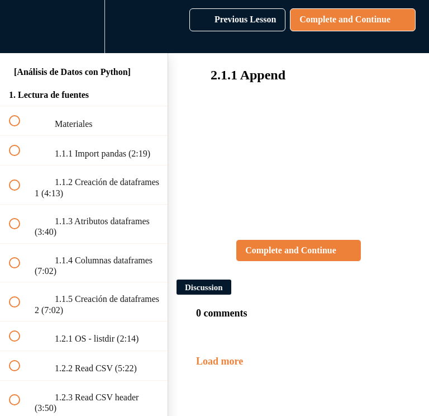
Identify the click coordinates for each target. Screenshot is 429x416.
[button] (20, 26)
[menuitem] (83, 26)
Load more (219, 361)
